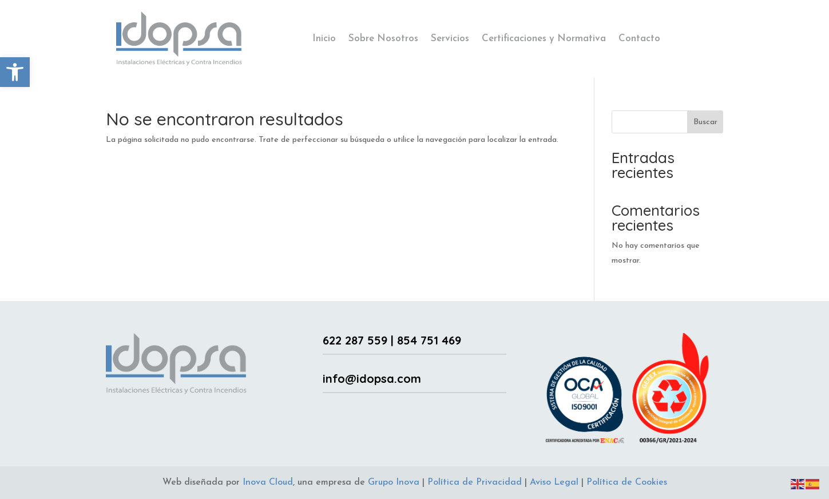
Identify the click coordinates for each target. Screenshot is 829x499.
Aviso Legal (554, 482)
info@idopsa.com (372, 378)
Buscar (705, 122)
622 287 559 (355, 340)
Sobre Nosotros (383, 38)
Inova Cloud (268, 482)
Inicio (324, 38)
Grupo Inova (393, 482)
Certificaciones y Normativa (544, 38)
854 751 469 (429, 340)
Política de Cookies (626, 482)
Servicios (450, 38)
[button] (15, 72)
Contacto (639, 38)
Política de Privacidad (474, 482)
